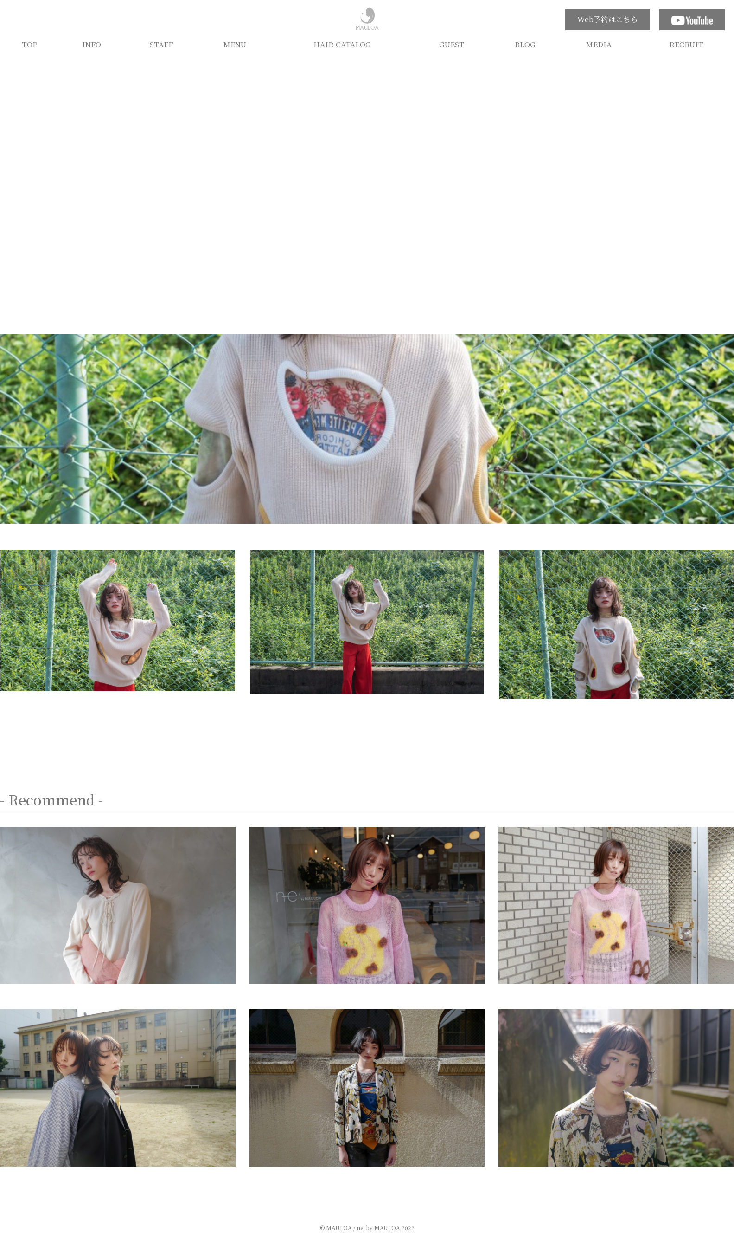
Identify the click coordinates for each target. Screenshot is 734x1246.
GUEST (451, 44)
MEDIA (599, 44)
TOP (30, 44)
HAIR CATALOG (342, 44)
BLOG (525, 44)
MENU (234, 44)
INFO (91, 44)
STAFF (161, 44)
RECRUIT (686, 44)
